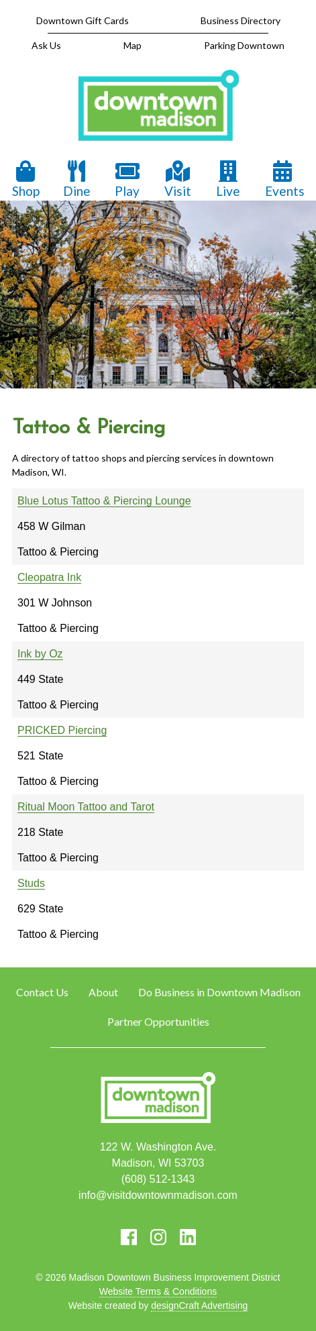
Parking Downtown (244, 45)
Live (228, 179)
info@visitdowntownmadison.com (158, 1195)
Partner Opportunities (158, 1021)
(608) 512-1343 (158, 1179)
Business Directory (240, 20)
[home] (158, 107)
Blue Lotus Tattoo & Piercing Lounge (104, 501)
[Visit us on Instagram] (158, 1237)
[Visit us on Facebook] (129, 1237)
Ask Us (46, 45)
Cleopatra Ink (49, 577)
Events (285, 179)
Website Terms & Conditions (158, 1291)
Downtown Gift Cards (82, 20)
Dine (77, 179)
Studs (31, 883)
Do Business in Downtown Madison (219, 992)
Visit (177, 179)
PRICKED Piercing (62, 730)
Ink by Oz (40, 653)
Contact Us (42, 992)
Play (127, 179)
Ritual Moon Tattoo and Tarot (85, 806)
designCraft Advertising (199, 1305)
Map (132, 45)
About (103, 992)
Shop (26, 179)
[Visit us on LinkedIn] (188, 1237)
